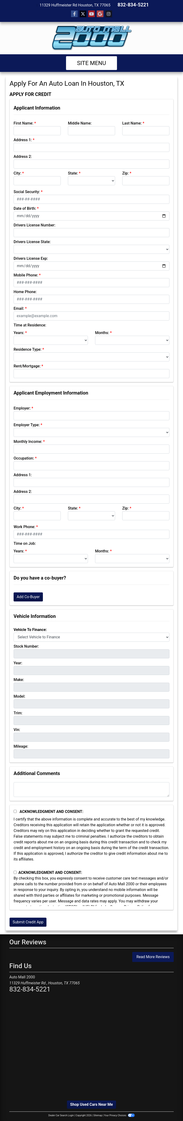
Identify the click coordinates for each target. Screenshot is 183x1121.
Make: (19, 679)
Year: (18, 662)
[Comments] (91, 789)
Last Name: (132, 122)
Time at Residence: (30, 324)
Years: (19, 332)
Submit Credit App (28, 921)
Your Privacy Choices (119, 1115)
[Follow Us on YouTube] (91, 13)
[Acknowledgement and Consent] (15, 810)
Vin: (17, 729)
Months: (102, 332)
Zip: (125, 172)
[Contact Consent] (15, 871)
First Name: (23, 122)
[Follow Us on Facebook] (74, 13)
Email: (19, 308)
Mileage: (21, 746)
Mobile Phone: (26, 274)
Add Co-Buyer (28, 596)
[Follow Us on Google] (100, 13)
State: (73, 172)
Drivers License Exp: (31, 258)
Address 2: (23, 156)
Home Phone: (25, 291)
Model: (19, 696)
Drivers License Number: (34, 224)
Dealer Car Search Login (61, 1115)
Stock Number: (26, 646)
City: (17, 172)
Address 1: (23, 139)
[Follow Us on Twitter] (83, 13)
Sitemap (97, 1115)
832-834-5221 (133, 4)
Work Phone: (24, 526)
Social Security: (27, 191)
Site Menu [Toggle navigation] (91, 62)
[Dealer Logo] (91, 37)
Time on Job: (25, 543)
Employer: (22, 407)
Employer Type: (27, 424)
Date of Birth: (25, 208)
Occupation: (24, 457)
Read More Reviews (153, 956)
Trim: (18, 712)
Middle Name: (80, 122)
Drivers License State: (32, 241)
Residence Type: (27, 349)
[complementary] (168, 1106)
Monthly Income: (28, 441)
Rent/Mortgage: (27, 365)
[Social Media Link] (108, 13)
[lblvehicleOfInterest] (91, 636)
